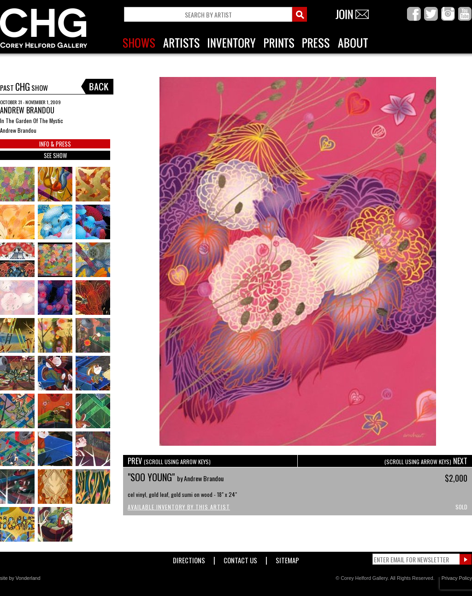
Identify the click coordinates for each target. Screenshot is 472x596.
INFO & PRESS (55, 143)
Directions (189, 558)
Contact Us (240, 558)
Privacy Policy (457, 578)
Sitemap (287, 558)
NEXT (425, 460)
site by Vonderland (20, 578)
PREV (169, 460)
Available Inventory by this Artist (179, 507)
